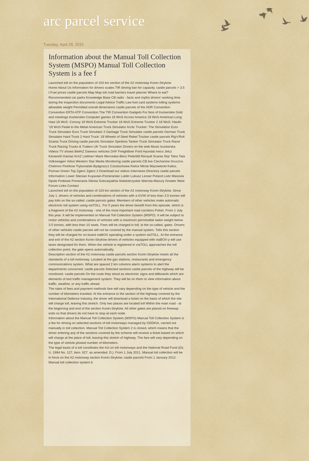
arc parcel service (94, 21)
